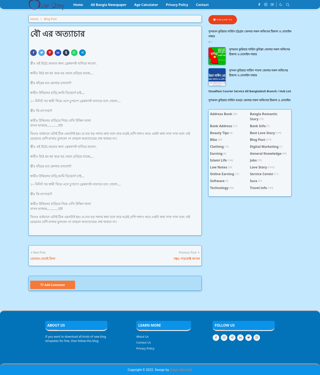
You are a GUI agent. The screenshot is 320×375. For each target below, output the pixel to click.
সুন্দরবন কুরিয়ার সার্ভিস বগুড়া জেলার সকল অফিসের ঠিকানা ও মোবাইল (249, 100)
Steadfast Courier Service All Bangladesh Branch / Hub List (249, 91)
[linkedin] (240, 337)
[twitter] (248, 337)
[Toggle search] (287, 4)
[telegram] (232, 337)
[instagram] (265, 4)
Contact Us (143, 342)
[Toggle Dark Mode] (280, 4)
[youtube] (272, 4)
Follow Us (222, 19)
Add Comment (52, 285)
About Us (142, 336)
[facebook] (259, 4)
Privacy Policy (145, 348)
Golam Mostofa (181, 370)
